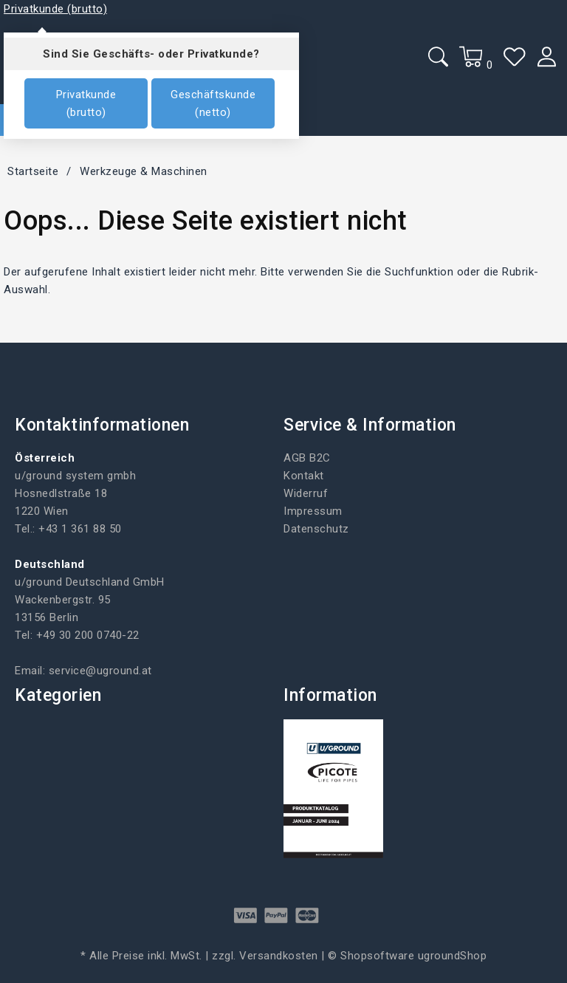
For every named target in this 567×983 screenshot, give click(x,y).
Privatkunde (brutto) (86, 103)
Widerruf (306, 493)
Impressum (313, 511)
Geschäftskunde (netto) (213, 103)
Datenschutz (316, 528)
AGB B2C (307, 458)
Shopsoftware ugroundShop (413, 955)
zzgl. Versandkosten (265, 955)
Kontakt (304, 475)
